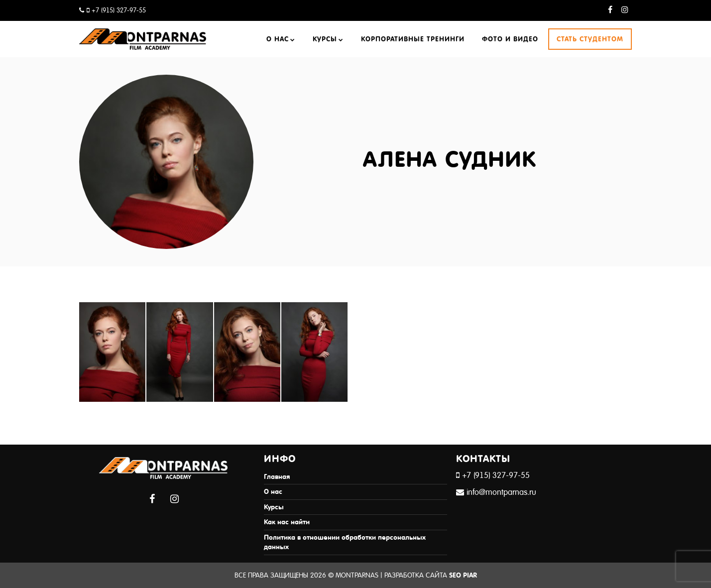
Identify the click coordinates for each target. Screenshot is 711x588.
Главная (277, 476)
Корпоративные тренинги (413, 39)
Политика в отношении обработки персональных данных (345, 542)
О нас (277, 39)
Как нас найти (287, 522)
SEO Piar (463, 575)
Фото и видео (510, 39)
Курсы (325, 39)
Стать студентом (590, 39)
